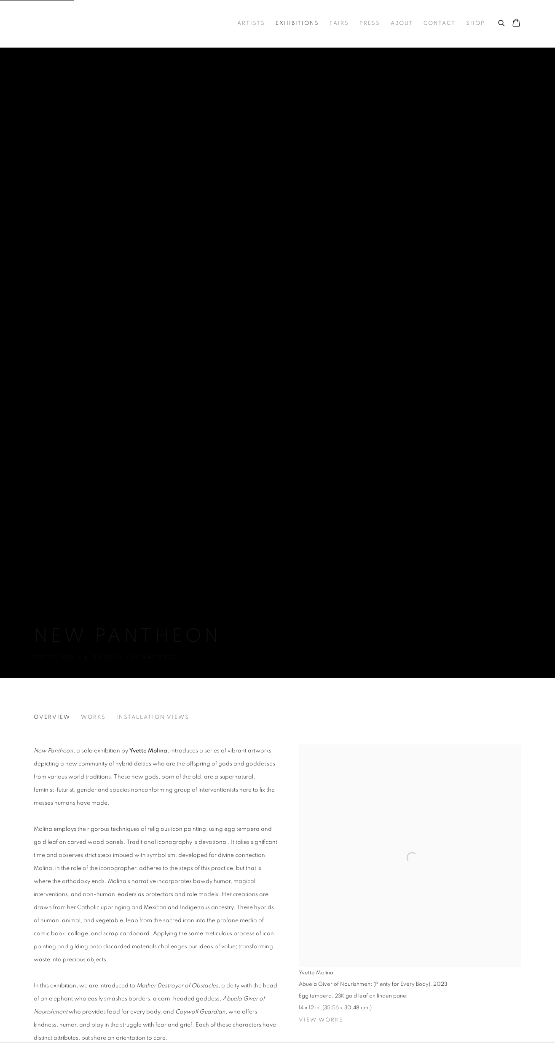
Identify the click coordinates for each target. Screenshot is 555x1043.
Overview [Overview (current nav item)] (52, 717)
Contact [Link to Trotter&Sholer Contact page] (440, 23)
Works (93, 717)
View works (321, 1020)
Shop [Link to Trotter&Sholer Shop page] (475, 23)
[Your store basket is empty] (516, 23)
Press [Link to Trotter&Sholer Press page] (369, 23)
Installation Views (152, 717)
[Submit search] (502, 21)
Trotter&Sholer (93, 23)
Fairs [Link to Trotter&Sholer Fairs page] (339, 23)
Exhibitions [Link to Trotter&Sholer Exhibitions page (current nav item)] (297, 23)
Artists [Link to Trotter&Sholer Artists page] (251, 23)
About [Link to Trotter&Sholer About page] (402, 23)
